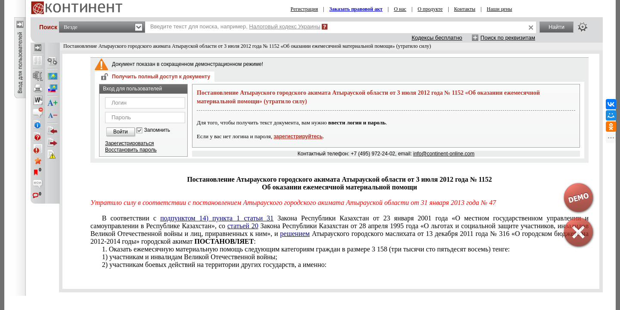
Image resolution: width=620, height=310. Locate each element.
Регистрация (304, 9)
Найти (556, 27)
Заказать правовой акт (356, 9)
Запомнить (157, 130)
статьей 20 (242, 225)
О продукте (430, 9)
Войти (120, 132)
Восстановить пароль (131, 150)
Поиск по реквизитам (507, 37)
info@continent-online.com (443, 154)
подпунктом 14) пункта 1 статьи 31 (216, 218)
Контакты (465, 9)
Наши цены (499, 9)
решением (295, 233)
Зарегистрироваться (129, 143)
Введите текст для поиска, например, (235, 26)
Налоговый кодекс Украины (285, 26)
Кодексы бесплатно (437, 37)
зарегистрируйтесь (298, 136)
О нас (400, 9)
